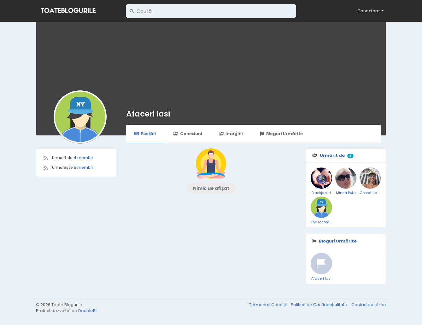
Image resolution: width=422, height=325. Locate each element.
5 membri (83, 167)
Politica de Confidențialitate (319, 305)
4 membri (83, 157)
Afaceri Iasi (148, 113)
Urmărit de (332, 155)
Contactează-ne (368, 305)
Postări (145, 134)
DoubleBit (88, 311)
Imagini (231, 134)
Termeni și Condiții (268, 305)
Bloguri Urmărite (281, 134)
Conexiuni (187, 134)
